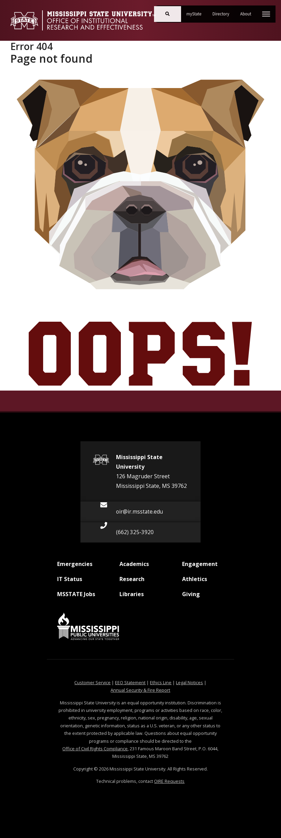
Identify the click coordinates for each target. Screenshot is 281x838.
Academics (134, 566)
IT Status (69, 581)
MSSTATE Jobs (76, 596)
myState (197, 11)
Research (131, 581)
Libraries (131, 596)
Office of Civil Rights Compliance (95, 748)
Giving (191, 596)
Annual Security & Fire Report (140, 690)
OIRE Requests (169, 781)
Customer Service (92, 682)
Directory (224, 11)
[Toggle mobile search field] (167, 14)
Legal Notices (189, 682)
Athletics (194, 581)
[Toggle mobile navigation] (266, 14)
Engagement (200, 566)
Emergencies (74, 566)
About (248, 11)
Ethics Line (160, 682)
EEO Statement (130, 682)
